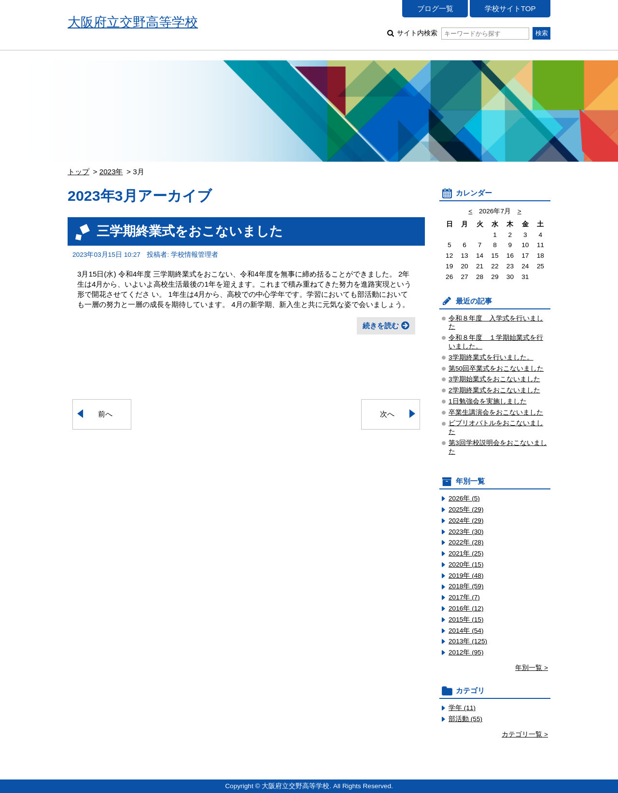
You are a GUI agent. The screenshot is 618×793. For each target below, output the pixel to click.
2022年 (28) (466, 542)
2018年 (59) (466, 586)
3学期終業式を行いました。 (491, 357)
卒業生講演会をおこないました (496, 412)
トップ (78, 171)
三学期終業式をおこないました (190, 230)
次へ (387, 414)
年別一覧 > (531, 667)
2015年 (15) (466, 619)
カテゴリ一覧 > (525, 734)
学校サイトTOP (510, 8)
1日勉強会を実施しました (488, 401)
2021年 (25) (466, 553)
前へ (105, 414)
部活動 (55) (465, 719)
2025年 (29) (466, 509)
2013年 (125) (468, 641)
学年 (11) (462, 707)
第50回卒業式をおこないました (496, 368)
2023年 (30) (466, 531)
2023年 (111, 171)
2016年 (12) (466, 608)
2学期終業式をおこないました (494, 390)
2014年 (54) (466, 630)
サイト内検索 (463, 33)
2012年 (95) (466, 652)
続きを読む (381, 325)
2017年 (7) (464, 597)
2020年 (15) (466, 564)
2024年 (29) (466, 520)
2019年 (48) (466, 575)
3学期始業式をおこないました (494, 379)
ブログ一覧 (435, 8)
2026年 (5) (464, 498)
